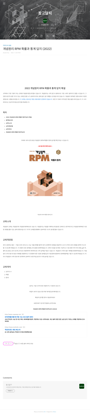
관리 (54, 36)
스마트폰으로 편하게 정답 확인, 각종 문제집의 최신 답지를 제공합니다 (23, 387)
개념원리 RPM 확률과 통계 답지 (15, 132)
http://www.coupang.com (13, 314)
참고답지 (45, 13)
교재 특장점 (9, 126)
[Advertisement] (45, 360)
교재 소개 (9, 123)
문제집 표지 (9, 120)
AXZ (45, 411)
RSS (48, 36)
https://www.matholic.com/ (13, 327)
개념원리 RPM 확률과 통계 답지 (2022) (45, 309)
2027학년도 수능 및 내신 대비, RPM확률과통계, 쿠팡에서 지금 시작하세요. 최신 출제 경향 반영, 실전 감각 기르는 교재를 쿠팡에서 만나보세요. (45, 320)
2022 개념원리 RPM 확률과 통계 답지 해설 (19, 117)
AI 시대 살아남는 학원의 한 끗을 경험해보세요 (18, 332)
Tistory (54, 411)
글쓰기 (36, 36)
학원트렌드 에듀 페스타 (12, 330)
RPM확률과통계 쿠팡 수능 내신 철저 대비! (19, 317)
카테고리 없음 (7, 45)
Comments (7, 378)
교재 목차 (9, 129)
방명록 (42, 36)
